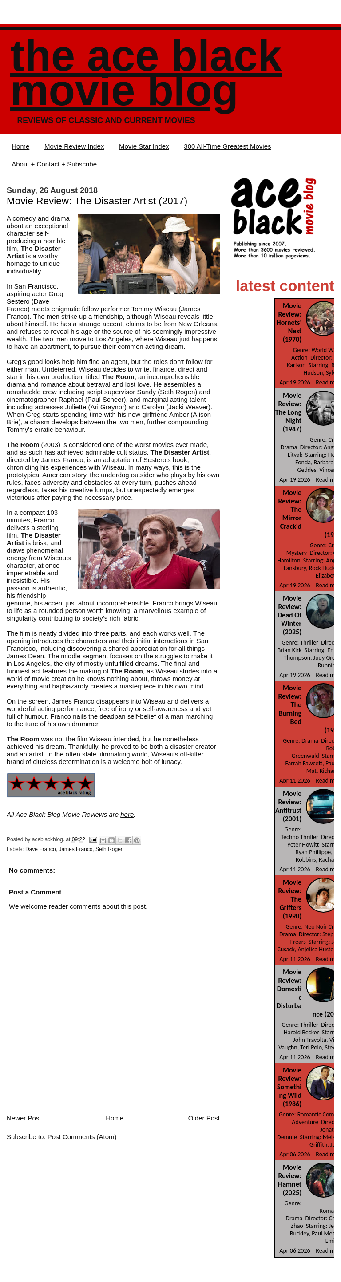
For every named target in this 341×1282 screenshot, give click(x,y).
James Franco (75, 849)
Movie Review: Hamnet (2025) (289, 1180)
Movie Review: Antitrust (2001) (288, 806)
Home (20, 146)
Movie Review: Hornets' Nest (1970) (289, 322)
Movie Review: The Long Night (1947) (288, 412)
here (127, 814)
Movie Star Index (144, 146)
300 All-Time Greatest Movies (227, 146)
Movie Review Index (74, 146)
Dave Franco (40, 849)
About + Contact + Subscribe (54, 164)
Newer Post (24, 1118)
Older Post (204, 1118)
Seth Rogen (109, 849)
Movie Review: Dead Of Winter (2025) (289, 615)
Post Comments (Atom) (82, 1136)
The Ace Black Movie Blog (146, 73)
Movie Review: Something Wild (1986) (289, 1087)
